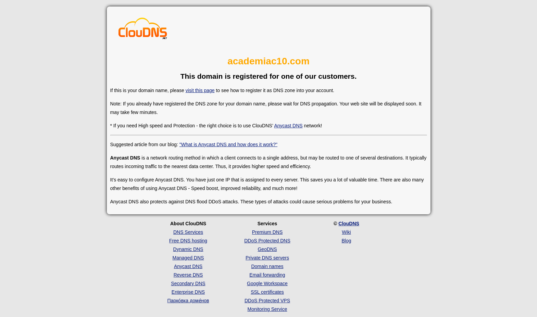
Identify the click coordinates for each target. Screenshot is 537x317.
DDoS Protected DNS (267, 240)
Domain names (267, 266)
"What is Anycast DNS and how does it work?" (228, 144)
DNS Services (188, 232)
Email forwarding (267, 275)
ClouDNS (348, 223)
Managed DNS (188, 258)
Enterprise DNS (188, 292)
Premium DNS (267, 232)
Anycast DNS (288, 125)
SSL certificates (267, 292)
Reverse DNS (188, 275)
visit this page (200, 90)
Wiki (346, 232)
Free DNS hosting (188, 240)
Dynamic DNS (188, 249)
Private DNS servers (267, 258)
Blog (346, 240)
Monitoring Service (267, 309)
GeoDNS (267, 249)
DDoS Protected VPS (267, 300)
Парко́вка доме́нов (188, 300)
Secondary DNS (188, 283)
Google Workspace (267, 283)
